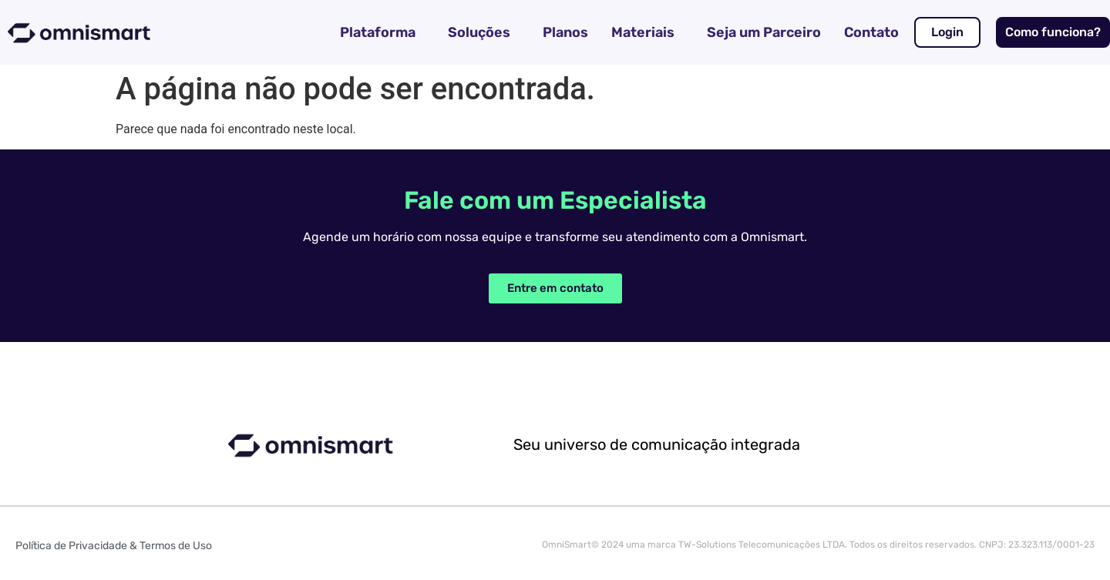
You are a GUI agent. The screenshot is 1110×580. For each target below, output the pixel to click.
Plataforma (377, 32)
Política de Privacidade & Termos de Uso (113, 545)
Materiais (642, 32)
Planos (565, 32)
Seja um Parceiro (764, 32)
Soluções (479, 32)
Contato (871, 32)
